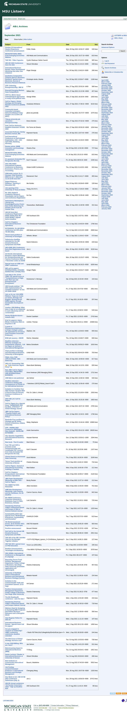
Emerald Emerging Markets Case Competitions (14, 91)
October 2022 (106, 152)
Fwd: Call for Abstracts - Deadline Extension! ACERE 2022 (15, 127)
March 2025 (105, 102)
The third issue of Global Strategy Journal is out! (14, 639)
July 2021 (104, 178)
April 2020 (104, 203)
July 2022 (104, 157)
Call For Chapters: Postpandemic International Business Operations (15, 474)
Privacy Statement (72, 705)
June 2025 (105, 97)
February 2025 (106, 104)
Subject (8, 44)
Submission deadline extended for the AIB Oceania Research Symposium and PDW (12, 242)
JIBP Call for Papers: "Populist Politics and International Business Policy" (13, 414)
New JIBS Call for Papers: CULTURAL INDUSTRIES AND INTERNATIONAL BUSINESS (14, 372)
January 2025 (106, 106)
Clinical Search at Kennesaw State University (15, 457)
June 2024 (105, 118)
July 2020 (104, 198)
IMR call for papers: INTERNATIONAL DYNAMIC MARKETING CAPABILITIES (15, 270)
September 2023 (107, 133)
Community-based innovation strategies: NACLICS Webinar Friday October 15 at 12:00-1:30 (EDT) (14, 113)
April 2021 (104, 183)
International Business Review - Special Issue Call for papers (14, 624)
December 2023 (106, 128)
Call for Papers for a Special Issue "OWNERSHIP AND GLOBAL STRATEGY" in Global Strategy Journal (15, 406)
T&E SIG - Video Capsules (14, 60)
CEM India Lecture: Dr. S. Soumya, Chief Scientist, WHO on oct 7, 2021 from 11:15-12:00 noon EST (14, 176)
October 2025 (106, 90)
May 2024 (104, 119)
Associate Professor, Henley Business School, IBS (15, 133)
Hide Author (28, 39)
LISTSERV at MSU (120, 35)
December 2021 (106, 169)
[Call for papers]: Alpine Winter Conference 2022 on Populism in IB (14, 322)
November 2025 (106, 89)
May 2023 (104, 140)
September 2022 (107, 154)
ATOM (113, 693)
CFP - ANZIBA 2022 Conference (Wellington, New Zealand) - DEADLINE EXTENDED (14, 430)
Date (67, 44)
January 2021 (106, 188)
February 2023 (106, 145)
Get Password (109, 63)
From (28, 44)
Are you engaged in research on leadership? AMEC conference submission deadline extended (13, 632)
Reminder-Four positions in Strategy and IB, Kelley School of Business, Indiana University (15, 422)
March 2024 (105, 123)
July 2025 (104, 95)
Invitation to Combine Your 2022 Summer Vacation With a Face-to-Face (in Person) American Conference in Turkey (15, 392)
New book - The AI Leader (14, 442)
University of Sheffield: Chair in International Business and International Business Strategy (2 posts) (15, 575)
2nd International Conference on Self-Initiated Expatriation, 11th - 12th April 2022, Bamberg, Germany (15, 140)
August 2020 (105, 197)
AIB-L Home (118, 38)
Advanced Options (107, 47)
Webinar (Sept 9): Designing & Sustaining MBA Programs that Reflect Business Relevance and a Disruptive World (15, 611)
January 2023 (106, 147)
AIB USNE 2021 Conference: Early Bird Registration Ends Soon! (15, 249)
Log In (107, 61)
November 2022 (106, 150)
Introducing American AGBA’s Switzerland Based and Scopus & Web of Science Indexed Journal (14, 508)
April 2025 (104, 101)
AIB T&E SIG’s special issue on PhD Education (15, 545)
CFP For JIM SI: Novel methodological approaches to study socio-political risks (15, 96)
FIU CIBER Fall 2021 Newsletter (12, 486)
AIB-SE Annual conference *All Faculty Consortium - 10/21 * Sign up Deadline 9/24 (14, 685)
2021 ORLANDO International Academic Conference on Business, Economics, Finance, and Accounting (14, 167)
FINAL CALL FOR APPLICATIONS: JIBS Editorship (12, 359)
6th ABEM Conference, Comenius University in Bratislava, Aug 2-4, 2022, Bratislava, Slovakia (14, 500)
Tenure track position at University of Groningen (13, 235)
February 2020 (106, 207)
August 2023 (105, 135)
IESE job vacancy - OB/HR (14, 338)
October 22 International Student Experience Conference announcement (14, 49)
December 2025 (106, 87)
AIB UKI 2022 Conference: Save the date (14, 64)
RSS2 (124, 693)
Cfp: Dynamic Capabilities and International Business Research (14, 437)
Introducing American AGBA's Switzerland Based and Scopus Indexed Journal (15, 603)
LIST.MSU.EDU (8, 701)
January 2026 (106, 85)
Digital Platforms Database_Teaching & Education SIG (12, 183)
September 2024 (107, 113)
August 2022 (105, 155)
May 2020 (104, 202)
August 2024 (105, 114)
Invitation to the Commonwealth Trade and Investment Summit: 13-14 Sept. (14, 583)
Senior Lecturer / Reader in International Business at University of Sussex (14, 656)
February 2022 (106, 166)
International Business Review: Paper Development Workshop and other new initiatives (15, 70)
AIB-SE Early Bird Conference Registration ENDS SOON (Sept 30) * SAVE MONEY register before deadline (13, 215)
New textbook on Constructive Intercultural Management (14, 662)
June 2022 (105, 159)
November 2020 (106, 191)
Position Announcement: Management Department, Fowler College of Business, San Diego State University (15, 591)
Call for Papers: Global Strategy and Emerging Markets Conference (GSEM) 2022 (15, 104)
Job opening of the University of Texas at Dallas (15, 189)
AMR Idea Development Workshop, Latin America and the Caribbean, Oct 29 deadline (14, 492)
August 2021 (105, 176)
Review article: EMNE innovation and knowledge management (14, 148)
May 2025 (104, 99)
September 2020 (107, 195)
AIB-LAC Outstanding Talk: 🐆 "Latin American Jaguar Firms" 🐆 (14, 365)
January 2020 (106, 209)
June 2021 (105, 179)
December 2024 (106, 107)
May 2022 (104, 161)
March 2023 (105, 143)
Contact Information (57, 705)
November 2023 (106, 130)
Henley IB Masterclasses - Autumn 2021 (14, 316)
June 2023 (105, 138)
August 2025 (105, 94)
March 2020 (105, 205)
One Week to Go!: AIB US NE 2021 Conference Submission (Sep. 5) (15, 678)
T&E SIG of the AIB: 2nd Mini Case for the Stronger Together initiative (15, 539)
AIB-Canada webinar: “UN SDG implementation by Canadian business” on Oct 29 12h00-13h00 (15, 288)
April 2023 (104, 142)
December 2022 (106, 149)
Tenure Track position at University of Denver (13, 462)
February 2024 (106, 125)
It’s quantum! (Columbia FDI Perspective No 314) (15, 160)
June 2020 (105, 200)
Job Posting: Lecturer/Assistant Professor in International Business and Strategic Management (14, 670)
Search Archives (107, 44)
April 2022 (104, 162)
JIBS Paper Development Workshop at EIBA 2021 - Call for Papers (14, 480)
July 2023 (104, 137)
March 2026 (105, 82)
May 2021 (104, 181)
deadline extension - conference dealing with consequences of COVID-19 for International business (15, 383)
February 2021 (106, 186)
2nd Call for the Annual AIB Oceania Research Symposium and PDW (14, 533)
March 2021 (105, 185)
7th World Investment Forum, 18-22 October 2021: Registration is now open (15, 523)
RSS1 (118, 693)
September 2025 (107, 92)
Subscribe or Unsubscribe (114, 72)
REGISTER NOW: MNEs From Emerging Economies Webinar (14, 55)
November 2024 (106, 109)
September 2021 (107, 174)
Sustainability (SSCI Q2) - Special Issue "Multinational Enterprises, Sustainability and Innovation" (15, 516)
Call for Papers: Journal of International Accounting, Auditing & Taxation (14, 467)
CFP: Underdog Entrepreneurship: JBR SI (14, 86)
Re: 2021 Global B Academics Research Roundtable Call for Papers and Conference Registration (15, 195)
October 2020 (106, 193)
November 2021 (106, 171)
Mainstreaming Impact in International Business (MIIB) (14, 649)
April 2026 (104, 80)
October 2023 (106, 131)
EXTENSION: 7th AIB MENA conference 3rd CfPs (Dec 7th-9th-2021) (14, 230)
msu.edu (54, 708)
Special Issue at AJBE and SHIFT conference (14, 264)
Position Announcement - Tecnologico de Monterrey (14, 549)
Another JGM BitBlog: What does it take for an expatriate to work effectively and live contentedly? (15, 310)
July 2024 (104, 116)
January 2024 (106, 126)
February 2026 (106, 83)
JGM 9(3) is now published (14, 378)
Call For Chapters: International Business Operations (13, 223)
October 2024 (106, 111)
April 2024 (104, 121)
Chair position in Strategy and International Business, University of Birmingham (15, 352)
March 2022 (105, 164)
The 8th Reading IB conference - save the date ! (15, 598)
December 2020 (106, 190)
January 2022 (106, 167)
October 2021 (106, 173)
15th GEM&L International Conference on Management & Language (15, 555)
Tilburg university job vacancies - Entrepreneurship (12, 121)
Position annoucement (13, 528)
